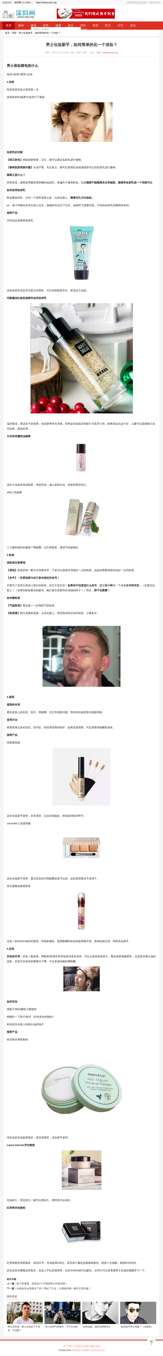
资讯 (133, 25)
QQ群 (86, 1346)
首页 (7, 33)
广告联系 (77, 1346)
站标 (92, 1346)
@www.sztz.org (110, 52)
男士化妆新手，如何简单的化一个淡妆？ (39, 33)
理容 (14, 33)
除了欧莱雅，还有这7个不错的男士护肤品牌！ (42, 1283)
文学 (120, 25)
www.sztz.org (97, 1350)
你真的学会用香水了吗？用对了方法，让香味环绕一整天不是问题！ (54, 1288)
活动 (97, 1346)
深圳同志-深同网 (81, 1350)
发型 (95, 25)
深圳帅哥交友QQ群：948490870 (144, 2)
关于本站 (67, 1346)
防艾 (108, 25)
